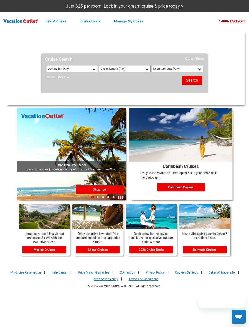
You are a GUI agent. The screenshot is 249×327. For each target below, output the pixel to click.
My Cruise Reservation (25, 272)
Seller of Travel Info (222, 272)
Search (192, 80)
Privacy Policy (155, 272)
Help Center (59, 272)
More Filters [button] (58, 77)
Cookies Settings (186, 272)
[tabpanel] (124, 73)
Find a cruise (55, 21)
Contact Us (127, 272)
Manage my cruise (128, 21)
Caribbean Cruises (180, 187)
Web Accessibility (106, 279)
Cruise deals (90, 21)
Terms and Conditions (143, 279)
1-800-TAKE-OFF (232, 21)
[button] (92, 197)
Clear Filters (194, 59)
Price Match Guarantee (93, 272)
